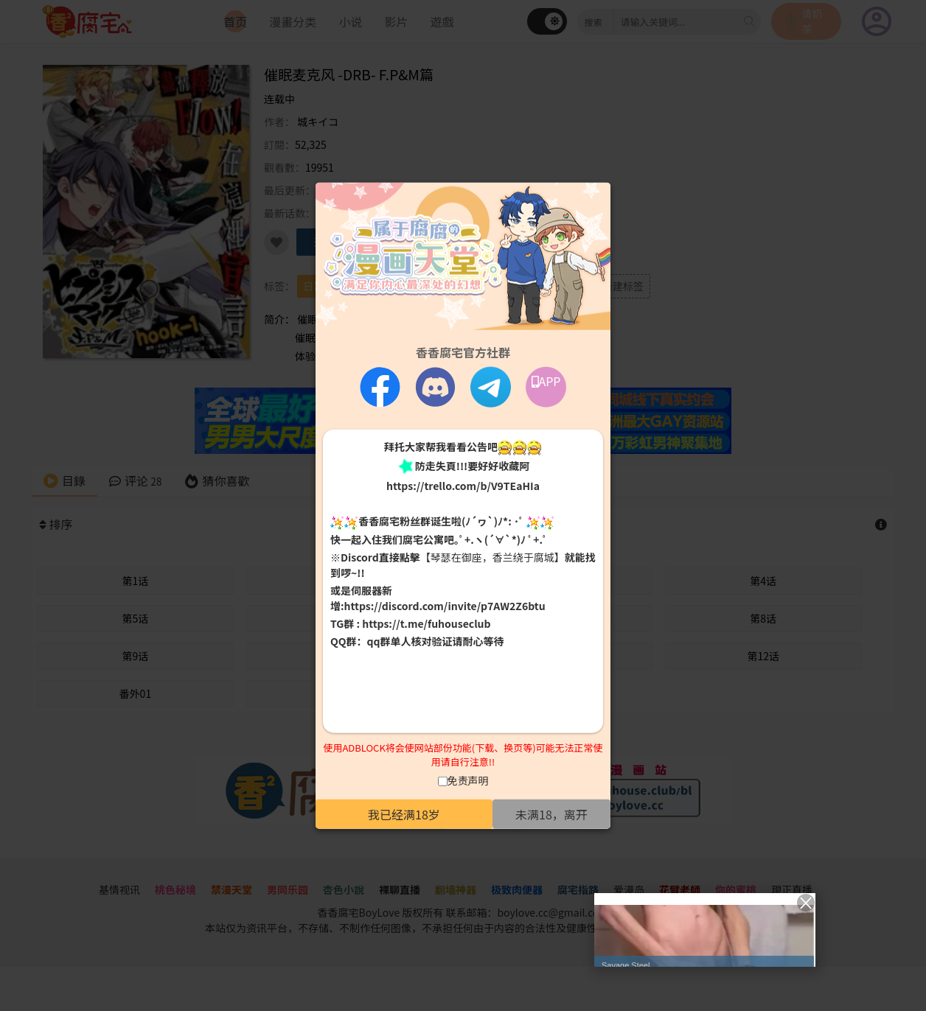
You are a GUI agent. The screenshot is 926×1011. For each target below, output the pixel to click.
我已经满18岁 (404, 813)
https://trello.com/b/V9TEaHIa (463, 485)
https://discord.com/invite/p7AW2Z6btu (445, 605)
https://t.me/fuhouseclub (426, 623)
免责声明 (468, 779)
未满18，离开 (551, 813)
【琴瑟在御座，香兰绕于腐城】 (492, 557)
